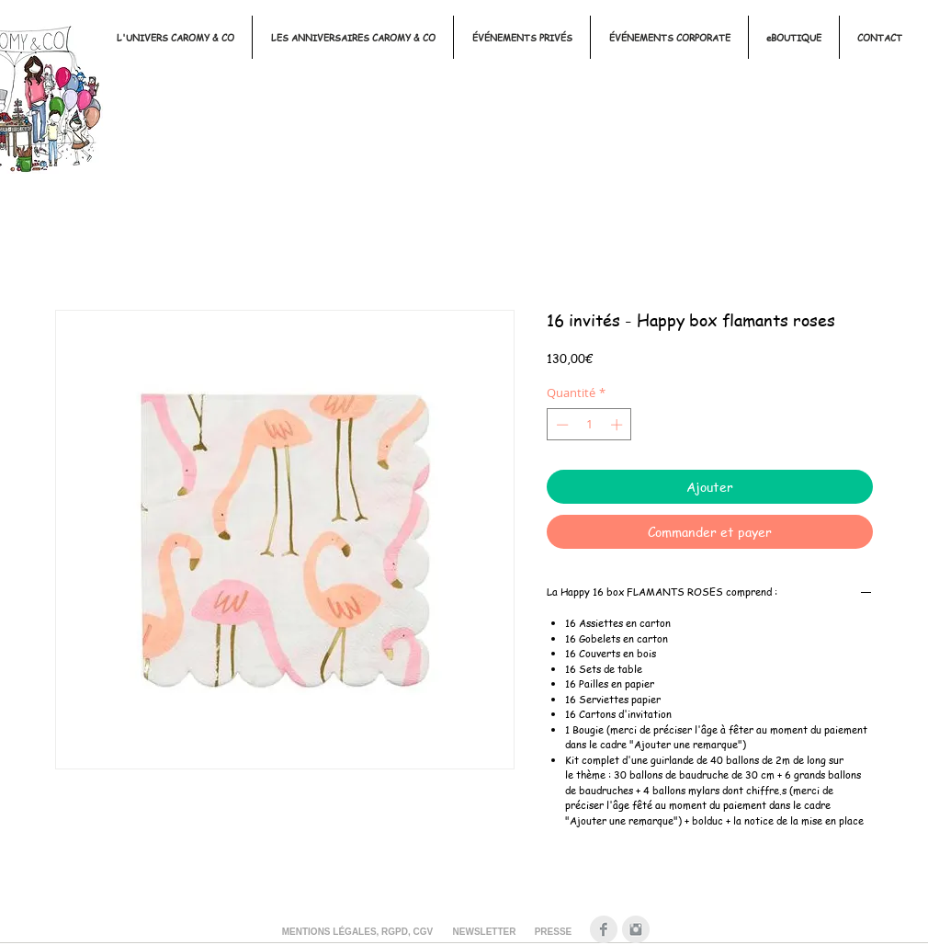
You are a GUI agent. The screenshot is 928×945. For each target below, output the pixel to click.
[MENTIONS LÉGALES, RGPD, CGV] (357, 932)
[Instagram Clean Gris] (636, 929)
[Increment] (618, 424)
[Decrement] (560, 424)
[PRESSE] (553, 932)
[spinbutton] (589, 424)
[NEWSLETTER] (484, 932)
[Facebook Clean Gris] (603, 929)
